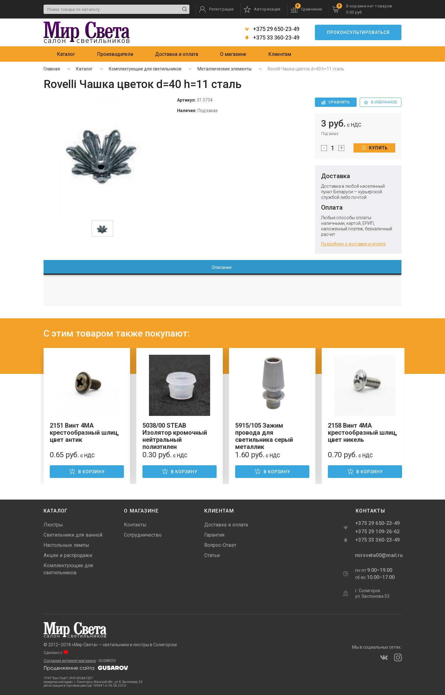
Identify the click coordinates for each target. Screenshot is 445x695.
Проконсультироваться (358, 32)
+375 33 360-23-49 (271, 37)
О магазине (233, 54)
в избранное (380, 102)
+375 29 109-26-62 (377, 531)
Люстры (53, 525)
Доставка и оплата (176, 54)
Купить (374, 147)
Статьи (212, 555)
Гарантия (214, 535)
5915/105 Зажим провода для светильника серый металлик (264, 436)
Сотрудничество (143, 535)
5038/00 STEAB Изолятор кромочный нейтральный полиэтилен (174, 436)
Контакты (135, 525)
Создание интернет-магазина (70, 661)
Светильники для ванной (73, 535)
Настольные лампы (66, 545)
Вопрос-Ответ (220, 545)
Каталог (66, 54)
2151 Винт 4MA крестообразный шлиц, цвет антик (84, 432)
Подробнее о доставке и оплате (353, 243)
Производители (115, 54)
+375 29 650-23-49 (271, 29)
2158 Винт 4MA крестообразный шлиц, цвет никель (362, 432)
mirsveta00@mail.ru (378, 555)
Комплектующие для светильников (68, 569)
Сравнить (335, 102)
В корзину (87, 471)
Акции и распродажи (68, 555)
